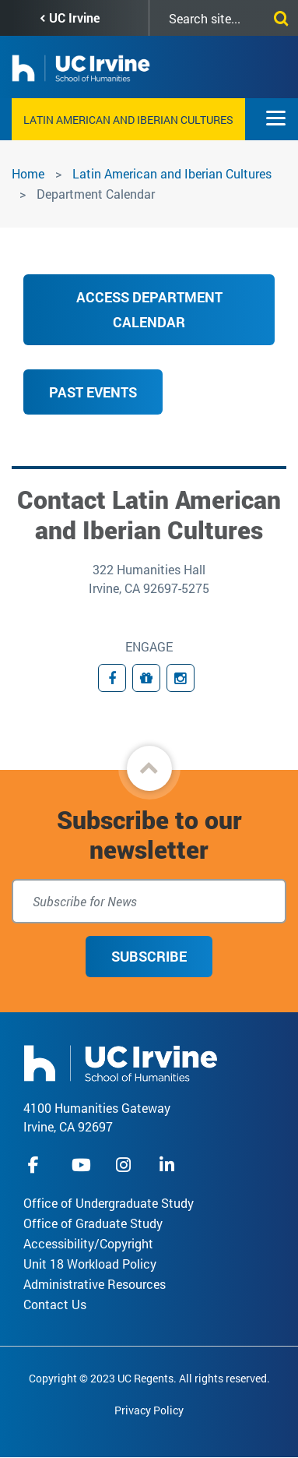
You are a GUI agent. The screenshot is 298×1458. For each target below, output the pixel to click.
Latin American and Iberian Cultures (128, 119)
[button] (149, 768)
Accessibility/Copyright (88, 1243)
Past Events (93, 392)
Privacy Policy (149, 1410)
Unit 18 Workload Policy (89, 1263)
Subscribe (149, 956)
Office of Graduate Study (93, 1223)
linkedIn (169, 1164)
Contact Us (54, 1304)
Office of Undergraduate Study (108, 1203)
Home (28, 173)
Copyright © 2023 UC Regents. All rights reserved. (149, 1378)
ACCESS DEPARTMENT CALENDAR (149, 309)
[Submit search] (277, 15)
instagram (125, 1164)
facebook (37, 1164)
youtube (81, 1164)
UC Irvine (74, 17)
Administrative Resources (94, 1284)
